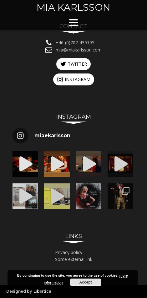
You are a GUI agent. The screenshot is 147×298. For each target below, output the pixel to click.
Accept (85, 282)
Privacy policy (68, 252)
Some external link (73, 259)
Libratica (42, 291)
